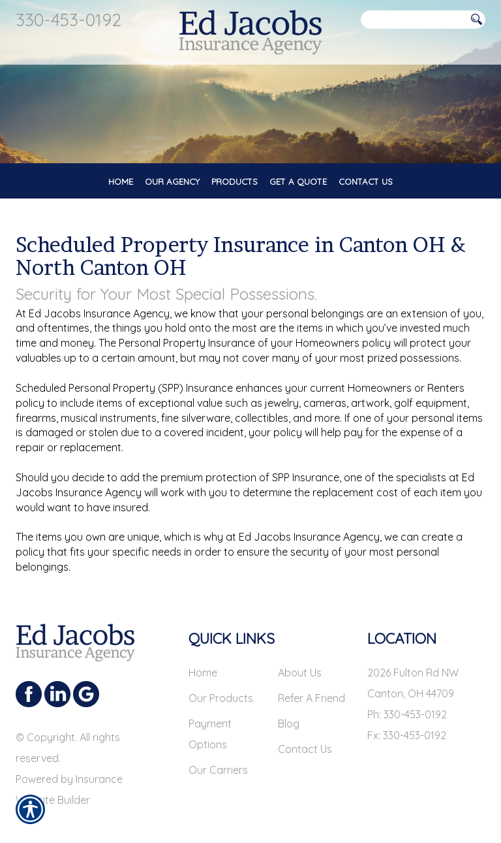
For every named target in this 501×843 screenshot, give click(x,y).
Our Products (221, 698)
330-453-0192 (68, 19)
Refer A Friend (311, 698)
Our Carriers (218, 769)
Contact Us (305, 749)
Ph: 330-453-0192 (407, 714)
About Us (300, 672)
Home (203, 672)
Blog (288, 723)
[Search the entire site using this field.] (413, 20)
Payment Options (210, 734)
